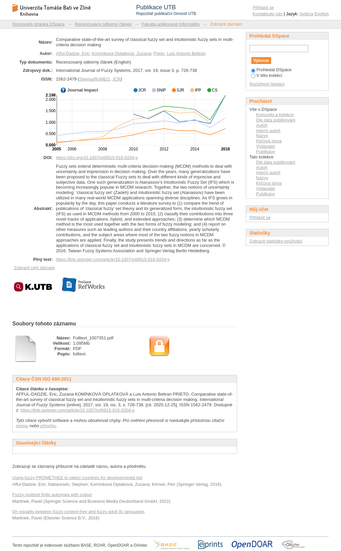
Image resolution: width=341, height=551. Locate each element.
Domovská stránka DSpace (38, 24)
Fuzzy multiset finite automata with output (52, 494)
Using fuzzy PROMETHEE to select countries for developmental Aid (77, 477)
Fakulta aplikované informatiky (171, 24)
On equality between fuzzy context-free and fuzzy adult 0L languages (78, 511)
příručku (48, 425)
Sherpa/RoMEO (94, 79)
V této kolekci (266, 75)
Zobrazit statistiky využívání (275, 241)
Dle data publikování (275, 119)
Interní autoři (268, 130)
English (321, 13)
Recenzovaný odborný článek (103, 24)
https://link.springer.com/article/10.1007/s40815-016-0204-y (113, 259)
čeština (306, 13)
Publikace (265, 151)
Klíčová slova (269, 140)
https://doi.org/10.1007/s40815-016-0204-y (97, 157)
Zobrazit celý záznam (34, 267)
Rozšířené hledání (267, 84)
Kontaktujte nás (268, 13)
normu (22, 425)
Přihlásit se (263, 7)
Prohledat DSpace (271, 69)
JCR (116, 79)
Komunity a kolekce (275, 114)
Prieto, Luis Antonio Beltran (179, 53)
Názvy (262, 135)
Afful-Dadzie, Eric (72, 53)
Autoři (261, 125)
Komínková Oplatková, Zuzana (121, 53)
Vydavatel (265, 146)
